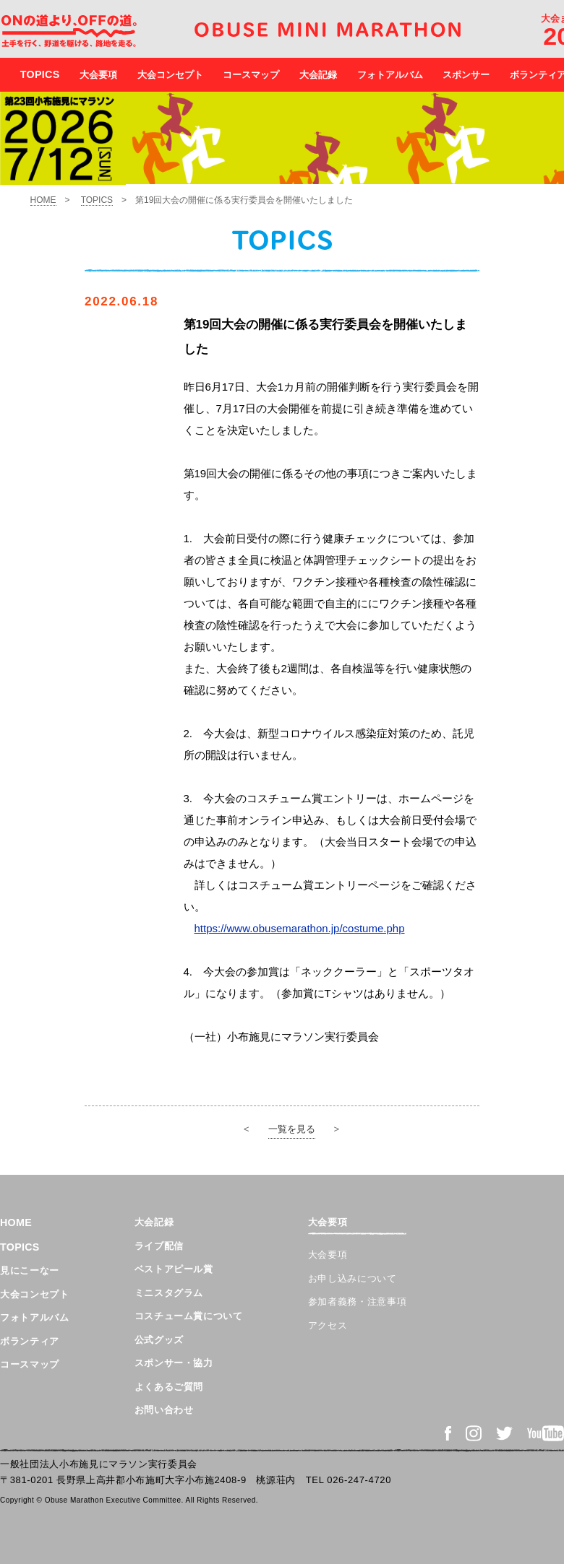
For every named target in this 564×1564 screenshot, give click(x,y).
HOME (43, 200)
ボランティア (29, 1341)
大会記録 (318, 74)
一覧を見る (291, 1129)
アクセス (328, 1325)
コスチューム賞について (188, 1316)
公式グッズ (159, 1339)
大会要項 (98, 74)
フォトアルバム (390, 74)
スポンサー (466, 74)
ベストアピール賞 (173, 1269)
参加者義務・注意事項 (357, 1301)
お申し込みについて (352, 1278)
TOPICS (97, 200)
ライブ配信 (159, 1246)
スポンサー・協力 (173, 1362)
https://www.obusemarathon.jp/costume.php (300, 928)
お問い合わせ (164, 1409)
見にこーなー (29, 1270)
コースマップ (251, 74)
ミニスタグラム (169, 1292)
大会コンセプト (170, 74)
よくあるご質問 (169, 1386)
